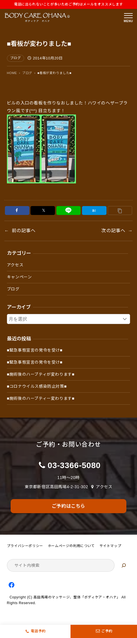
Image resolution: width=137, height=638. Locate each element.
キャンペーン (19, 277)
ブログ (15, 58)
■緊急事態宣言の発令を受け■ (34, 350)
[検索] (123, 565)
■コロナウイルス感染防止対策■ (37, 386)
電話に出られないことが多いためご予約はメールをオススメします (68, 4)
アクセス (15, 265)
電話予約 (38, 631)
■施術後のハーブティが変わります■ (41, 374)
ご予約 (104, 631)
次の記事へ (113, 230)
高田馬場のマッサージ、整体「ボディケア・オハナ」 (76, 597)
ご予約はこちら (68, 506)
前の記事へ (24, 230)
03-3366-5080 (74, 465)
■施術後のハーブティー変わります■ (41, 398)
